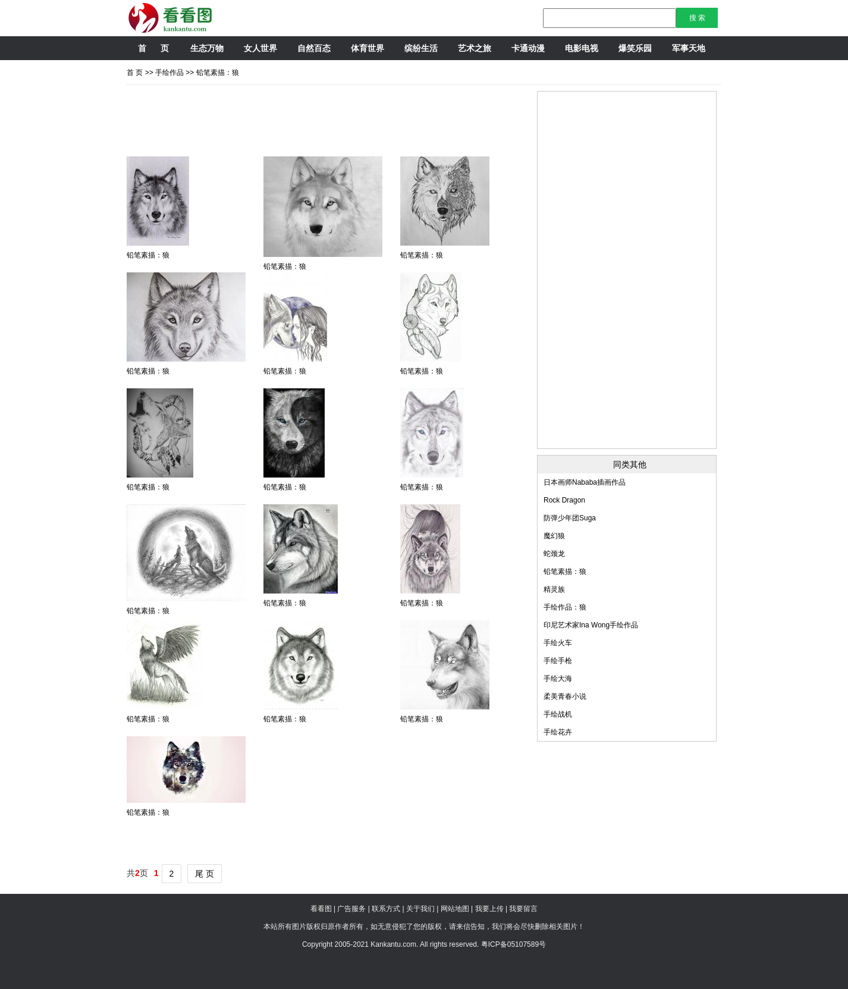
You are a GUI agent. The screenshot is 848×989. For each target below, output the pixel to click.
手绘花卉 (558, 732)
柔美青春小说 (565, 696)
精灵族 (554, 589)
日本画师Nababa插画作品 (585, 482)
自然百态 (314, 48)
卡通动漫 (528, 48)
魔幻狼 (554, 536)
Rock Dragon (564, 500)
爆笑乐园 (635, 48)
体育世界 (367, 48)
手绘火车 (558, 643)
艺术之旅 (474, 48)
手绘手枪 (558, 661)
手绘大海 (558, 678)
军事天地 (688, 48)
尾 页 (204, 873)
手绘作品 (169, 72)
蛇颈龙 (554, 554)
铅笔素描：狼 (217, 72)
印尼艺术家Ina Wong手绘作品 (591, 625)
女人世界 (260, 48)
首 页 (153, 48)
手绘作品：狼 (565, 607)
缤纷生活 (421, 48)
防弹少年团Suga (570, 518)
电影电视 (581, 48)
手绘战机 (558, 714)
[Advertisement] (343, 118)
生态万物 (207, 48)
